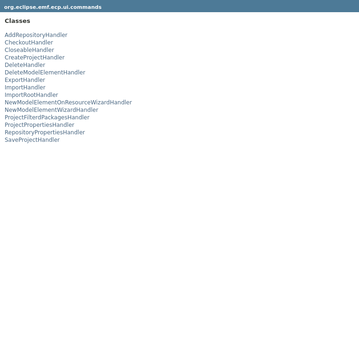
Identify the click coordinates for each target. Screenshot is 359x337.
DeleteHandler (25, 65)
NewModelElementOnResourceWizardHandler (68, 102)
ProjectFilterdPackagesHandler (47, 117)
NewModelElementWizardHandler (51, 110)
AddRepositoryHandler (36, 35)
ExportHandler (25, 80)
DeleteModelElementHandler (45, 72)
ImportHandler (25, 87)
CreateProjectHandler (35, 57)
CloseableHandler (29, 50)
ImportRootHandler (31, 95)
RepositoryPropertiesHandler (45, 132)
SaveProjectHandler (32, 140)
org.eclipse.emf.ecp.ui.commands (52, 7)
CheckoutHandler (29, 42)
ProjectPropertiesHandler (39, 125)
